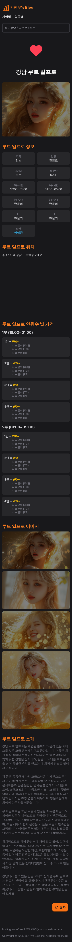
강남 (13, 28)
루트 (33, 28)
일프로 (22, 28)
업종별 (19, 16)
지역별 (6, 16)
